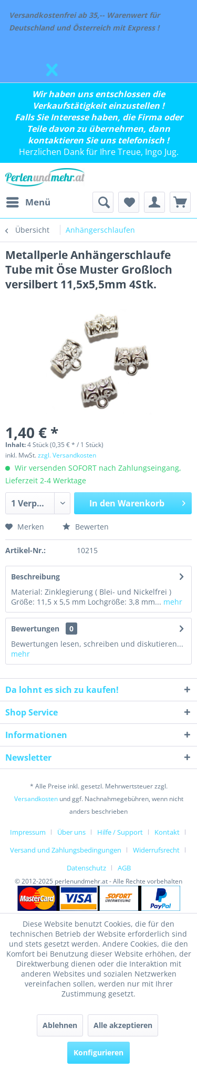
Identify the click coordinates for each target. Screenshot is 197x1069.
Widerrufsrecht (156, 850)
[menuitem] (28, 202)
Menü (28, 201)
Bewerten (86, 527)
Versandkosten (36, 798)
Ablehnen (60, 1025)
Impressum (28, 832)
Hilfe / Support (120, 832)
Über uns (71, 832)
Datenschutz (86, 868)
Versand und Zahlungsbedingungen (65, 850)
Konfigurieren (98, 1052)
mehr (171, 602)
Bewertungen (35, 629)
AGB (124, 868)
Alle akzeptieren (123, 1025)
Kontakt (167, 832)
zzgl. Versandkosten (67, 455)
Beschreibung (35, 577)
